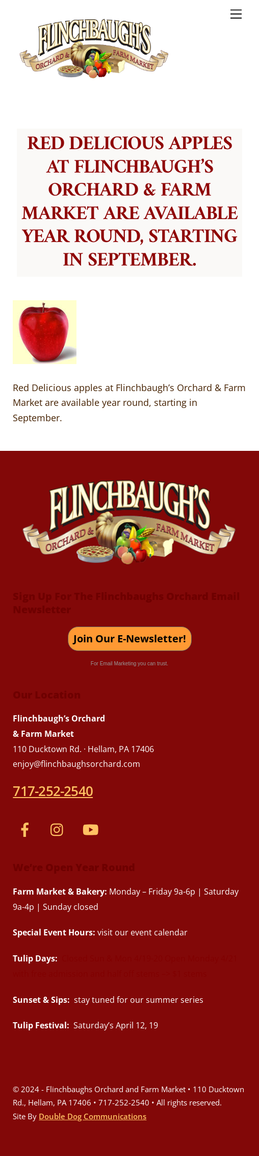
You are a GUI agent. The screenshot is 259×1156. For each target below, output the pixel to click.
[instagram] (59, 828)
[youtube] (92, 828)
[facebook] (27, 828)
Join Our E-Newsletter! (129, 638)
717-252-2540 (53, 791)
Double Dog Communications (92, 1116)
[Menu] (236, 13)
